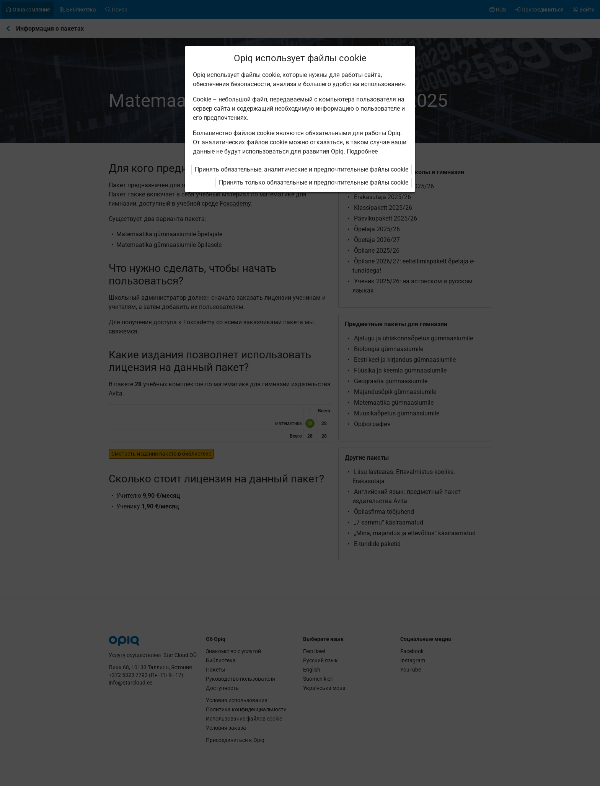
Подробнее (362, 151)
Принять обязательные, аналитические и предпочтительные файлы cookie (301, 169)
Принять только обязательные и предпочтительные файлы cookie (313, 182)
